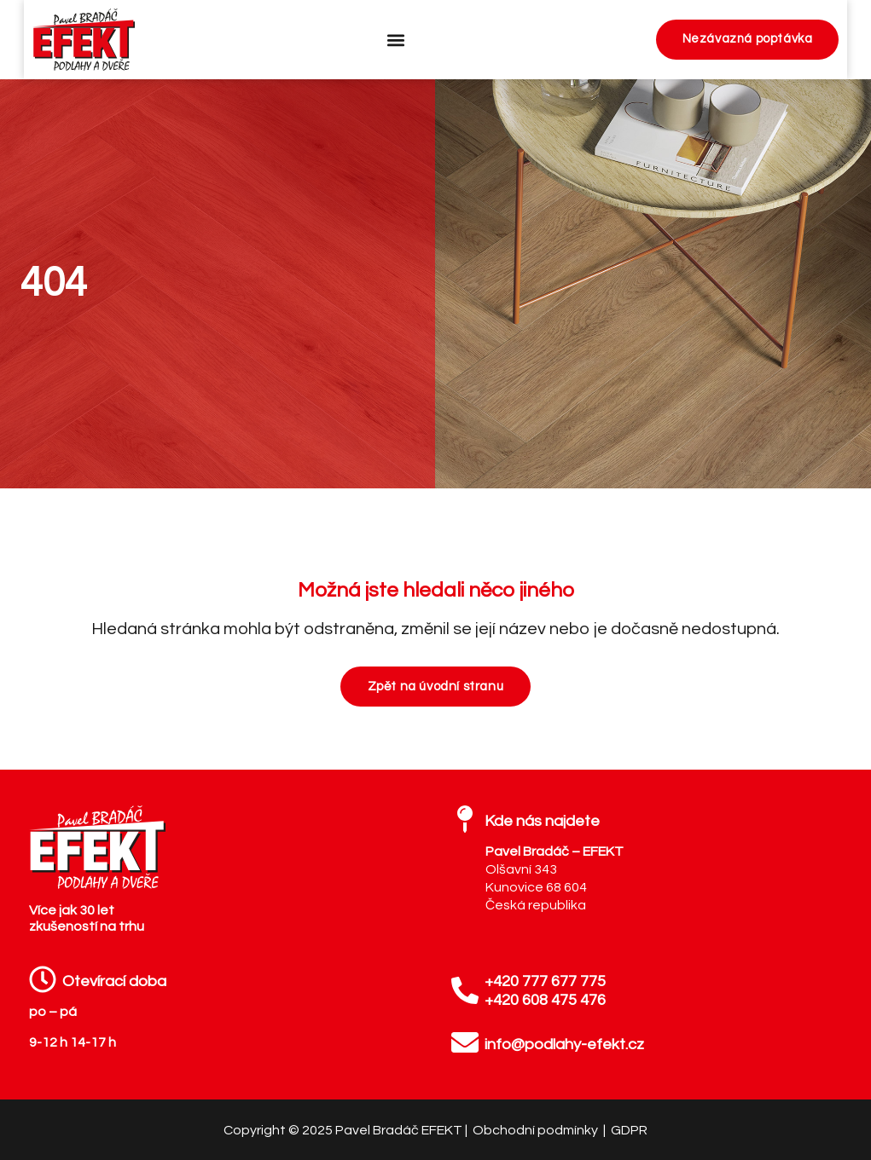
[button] (394, 40)
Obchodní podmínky (537, 1130)
